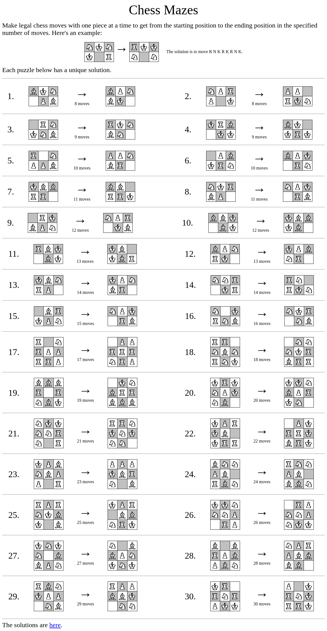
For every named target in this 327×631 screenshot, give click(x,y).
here (55, 625)
